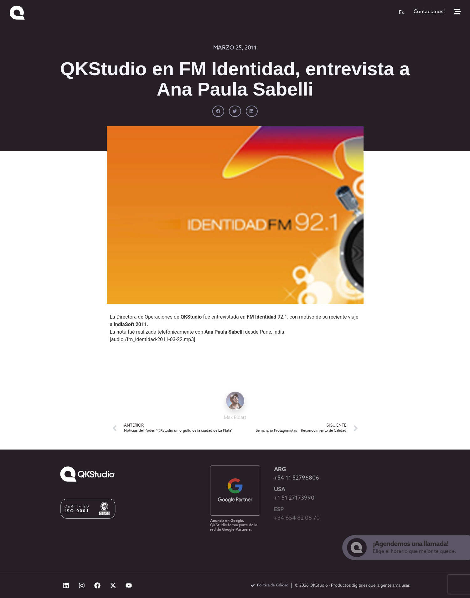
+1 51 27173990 (294, 498)
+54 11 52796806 (296, 478)
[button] (218, 111)
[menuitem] (401, 13)
